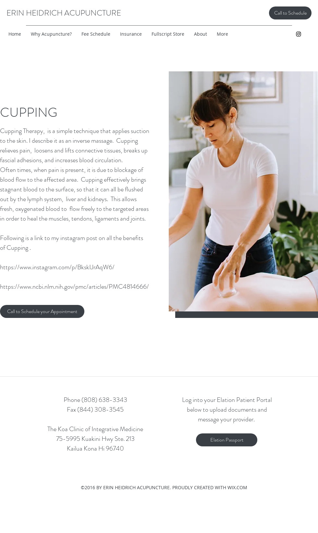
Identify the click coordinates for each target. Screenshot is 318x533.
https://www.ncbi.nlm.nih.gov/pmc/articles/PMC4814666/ (74, 286)
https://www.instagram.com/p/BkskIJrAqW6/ (57, 267)
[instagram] (298, 34)
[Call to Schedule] (290, 12)
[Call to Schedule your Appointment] (42, 311)
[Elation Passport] (226, 439)
